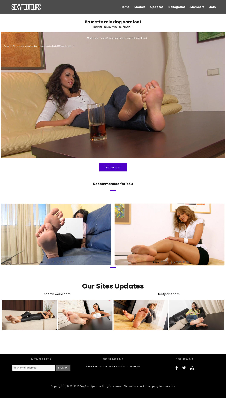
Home (125, 7)
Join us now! (113, 167)
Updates (156, 7)
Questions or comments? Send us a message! (113, 366)
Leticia (97, 27)
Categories (176, 7)
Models (139, 7)
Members (197, 7)
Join (212, 7)
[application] (113, 95)
